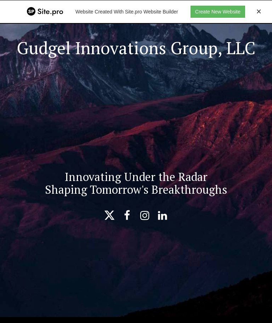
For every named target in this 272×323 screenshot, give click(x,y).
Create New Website (217, 12)
